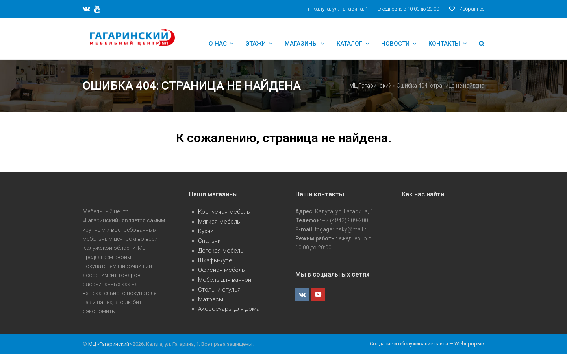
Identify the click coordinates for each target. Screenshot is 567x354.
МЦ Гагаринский (370, 86)
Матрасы (210, 299)
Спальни (209, 240)
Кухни (205, 231)
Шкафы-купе (215, 260)
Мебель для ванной (224, 279)
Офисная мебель (221, 269)
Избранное (466, 9)
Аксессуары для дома (228, 308)
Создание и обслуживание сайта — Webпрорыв (427, 344)
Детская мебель (220, 250)
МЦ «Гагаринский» (110, 344)
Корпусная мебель (224, 211)
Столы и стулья (219, 289)
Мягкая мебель (219, 221)
